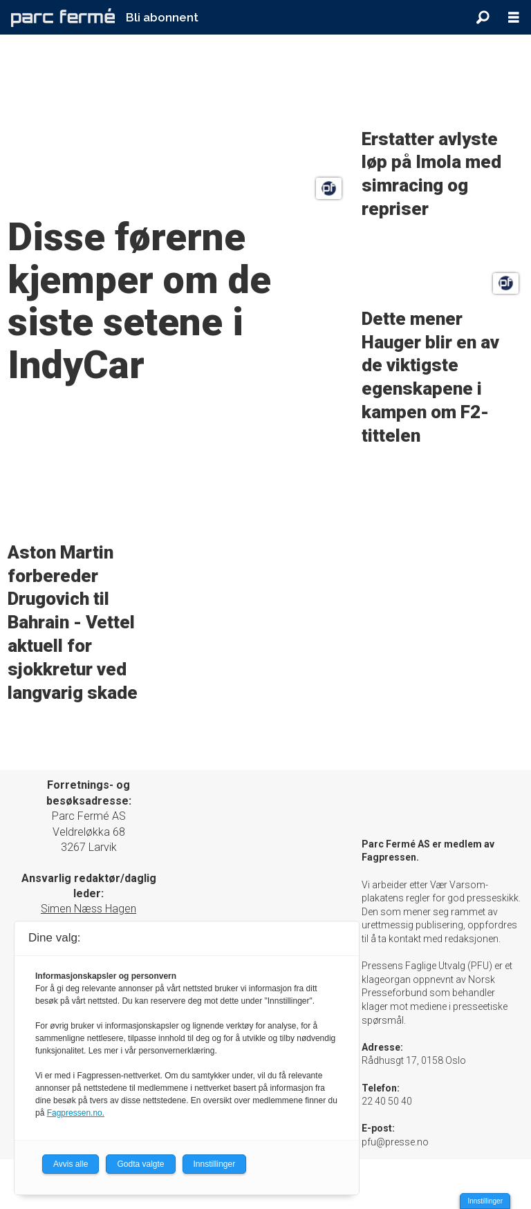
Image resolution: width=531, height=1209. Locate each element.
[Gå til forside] (63, 17)
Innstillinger (485, 1201)
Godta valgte (140, 1164)
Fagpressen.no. (75, 1113)
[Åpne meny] (513, 17)
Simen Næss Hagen (88, 908)
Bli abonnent (162, 17)
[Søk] (482, 17)
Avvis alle (70, 1164)
